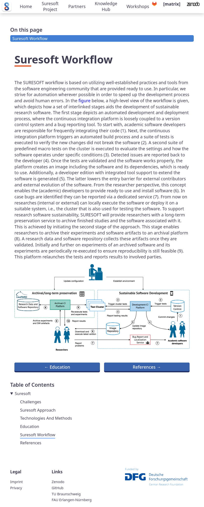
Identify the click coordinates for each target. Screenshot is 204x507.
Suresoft (23, 393)
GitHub (57, 487)
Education (29, 426)
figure (84, 100)
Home (26, 6)
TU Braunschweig (66, 493)
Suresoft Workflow (30, 38)
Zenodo (58, 481)
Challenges (30, 402)
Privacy (16, 487)
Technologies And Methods (46, 418)
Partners (77, 6)
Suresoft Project (50, 6)
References (30, 443)
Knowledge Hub (106, 6)
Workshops (138, 6)
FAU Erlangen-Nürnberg (71, 499)
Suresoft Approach (37, 410)
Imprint (16, 481)
